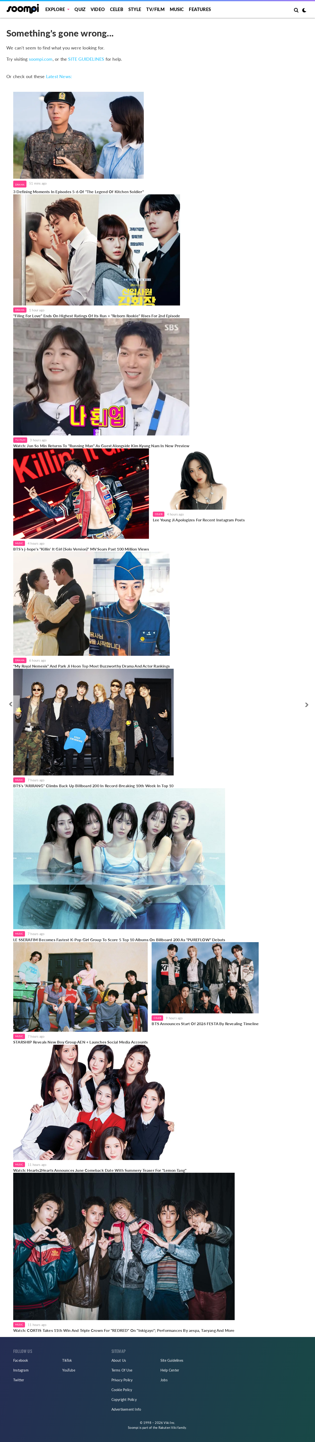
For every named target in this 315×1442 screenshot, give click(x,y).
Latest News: (59, 76)
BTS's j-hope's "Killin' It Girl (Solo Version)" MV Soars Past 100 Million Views (81, 549)
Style (134, 9)
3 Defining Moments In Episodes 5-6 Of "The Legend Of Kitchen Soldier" (78, 191)
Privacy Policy (122, 1380)
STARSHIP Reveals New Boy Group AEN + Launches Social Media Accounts (80, 1042)
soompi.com (41, 59)
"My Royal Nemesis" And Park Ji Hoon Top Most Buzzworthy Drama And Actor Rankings (91, 666)
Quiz (79, 9)
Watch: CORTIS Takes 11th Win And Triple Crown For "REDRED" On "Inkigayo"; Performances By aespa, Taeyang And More (124, 1330)
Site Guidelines (171, 1360)
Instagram (21, 1370)
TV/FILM (155, 9)
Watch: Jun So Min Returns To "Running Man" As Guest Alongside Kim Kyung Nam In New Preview (101, 445)
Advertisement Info (126, 1409)
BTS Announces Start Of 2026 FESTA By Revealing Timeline (205, 1023)
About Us (118, 1360)
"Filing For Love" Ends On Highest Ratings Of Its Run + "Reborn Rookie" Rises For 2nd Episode (96, 315)
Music (177, 9)
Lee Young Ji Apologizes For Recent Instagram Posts (199, 519)
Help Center (169, 1370)
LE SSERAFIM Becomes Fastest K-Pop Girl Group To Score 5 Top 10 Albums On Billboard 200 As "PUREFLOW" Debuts (119, 939)
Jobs (164, 1380)
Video (98, 9)
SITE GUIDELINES (86, 59)
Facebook (20, 1360)
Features (200, 9)
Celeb (116, 9)
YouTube (68, 1370)
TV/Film (20, 439)
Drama (19, 184)
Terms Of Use (121, 1370)
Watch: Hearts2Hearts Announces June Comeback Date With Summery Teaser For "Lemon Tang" (99, 1170)
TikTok (67, 1360)
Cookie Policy (121, 1390)
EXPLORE (55, 9)
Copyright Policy (124, 1399)
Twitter (18, 1380)
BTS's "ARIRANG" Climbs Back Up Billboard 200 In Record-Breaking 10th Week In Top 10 (93, 785)
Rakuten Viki (167, 1428)
